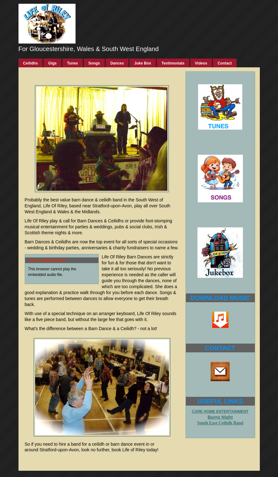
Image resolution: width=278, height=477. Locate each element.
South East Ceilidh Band (220, 423)
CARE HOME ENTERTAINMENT (220, 411)
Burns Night (220, 417)
